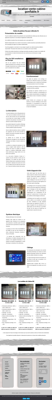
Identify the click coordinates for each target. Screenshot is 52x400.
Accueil (3, 20)
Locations (14, 20)
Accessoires (28, 20)
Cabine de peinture (37, 20)
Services (8, 20)
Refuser (28, 398)
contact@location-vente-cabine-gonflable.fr (24, 376)
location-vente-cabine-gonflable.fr (24, 379)
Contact (26, 22)
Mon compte (47, 20)
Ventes (21, 20)
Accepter (24, 398)
